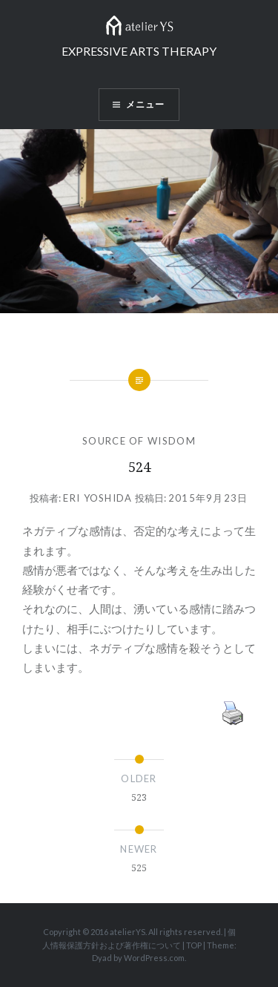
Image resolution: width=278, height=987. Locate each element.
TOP (194, 945)
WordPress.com (154, 958)
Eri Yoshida (97, 498)
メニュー (145, 104)
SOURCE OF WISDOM (139, 441)
